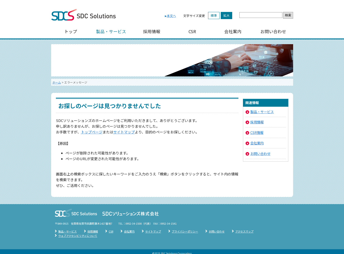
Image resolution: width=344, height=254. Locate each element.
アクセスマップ (244, 231)
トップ (70, 31)
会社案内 (233, 31)
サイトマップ (124, 131)
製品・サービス (111, 31)
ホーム (56, 82)
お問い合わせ (273, 31)
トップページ (91, 131)
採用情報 (151, 31)
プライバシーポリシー (185, 231)
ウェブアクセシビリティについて (77, 236)
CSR (192, 31)
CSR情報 (256, 132)
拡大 (226, 15)
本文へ (171, 15)
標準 (214, 15)
